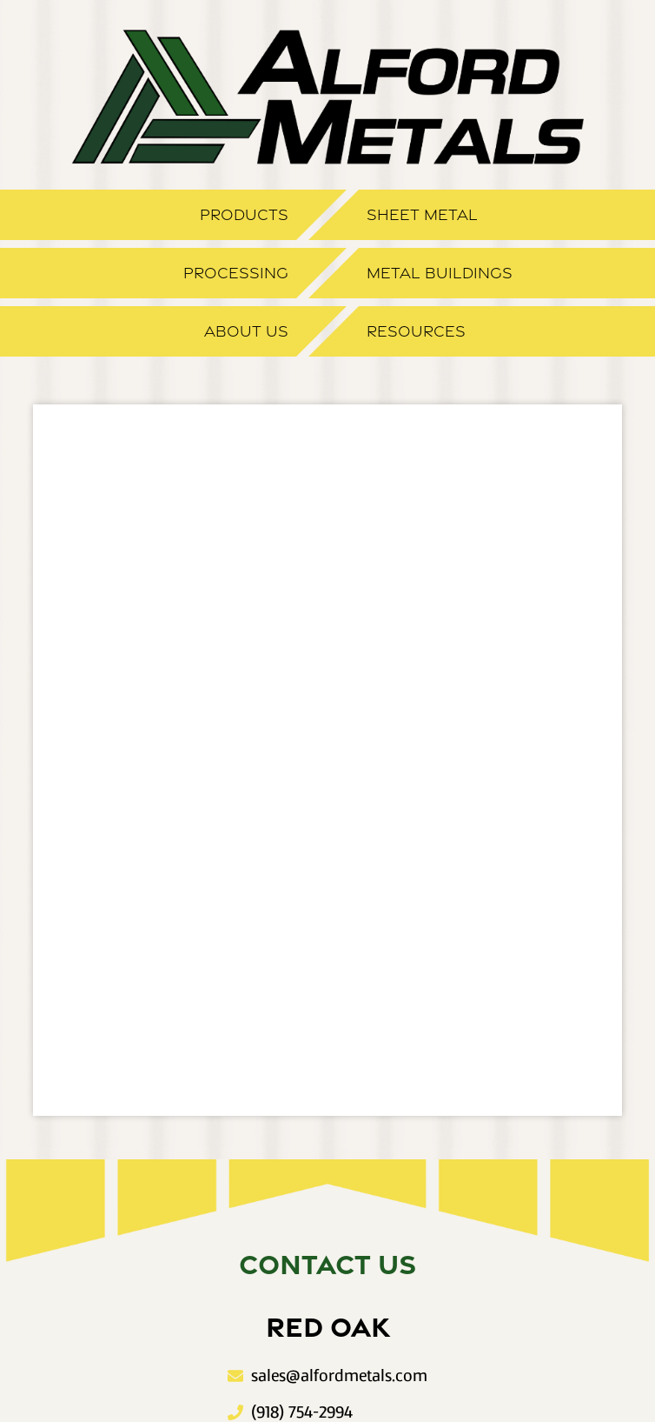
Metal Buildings (440, 273)
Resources (416, 331)
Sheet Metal (422, 215)
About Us (246, 331)
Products (244, 215)
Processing (235, 273)
